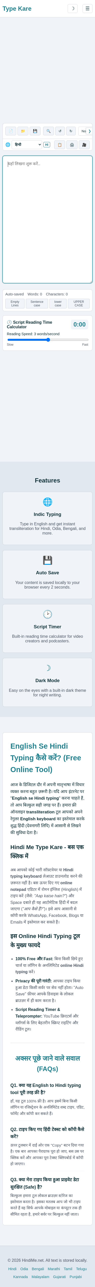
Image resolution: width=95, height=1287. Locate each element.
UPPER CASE (78, 303)
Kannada (20, 1277)
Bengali (38, 1269)
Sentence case (36, 303)
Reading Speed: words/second (33, 334)
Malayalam (40, 1277)
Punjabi (76, 1277)
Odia (24, 1269)
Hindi (12, 1269)
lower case (58, 303)
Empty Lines (15, 303)
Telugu (81, 1269)
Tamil (68, 1269)
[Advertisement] (47, 70)
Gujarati (59, 1277)
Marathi (54, 1269)
